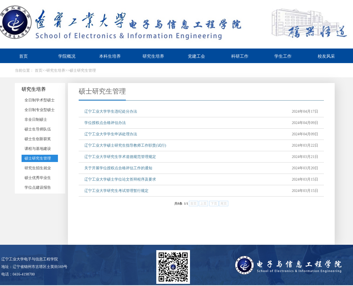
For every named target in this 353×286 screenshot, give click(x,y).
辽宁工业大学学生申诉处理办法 (110, 134)
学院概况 (66, 56)
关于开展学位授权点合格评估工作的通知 (118, 168)
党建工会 (196, 56)
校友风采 (326, 56)
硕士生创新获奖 (38, 139)
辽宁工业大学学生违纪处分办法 (110, 111)
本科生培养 (110, 56)
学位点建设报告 (38, 187)
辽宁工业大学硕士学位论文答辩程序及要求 (120, 179)
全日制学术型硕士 (40, 100)
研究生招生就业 (38, 168)
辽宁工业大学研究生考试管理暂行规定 (116, 191)
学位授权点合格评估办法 (105, 123)
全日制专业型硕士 (40, 110)
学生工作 (283, 56)
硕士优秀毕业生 (38, 178)
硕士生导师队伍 (38, 129)
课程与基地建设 (38, 149)
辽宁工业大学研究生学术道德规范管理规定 (120, 157)
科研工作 (239, 56)
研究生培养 (153, 56)
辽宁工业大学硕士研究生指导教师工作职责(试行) (125, 145)
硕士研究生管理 (38, 158)
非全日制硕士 (36, 120)
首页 (23, 56)
